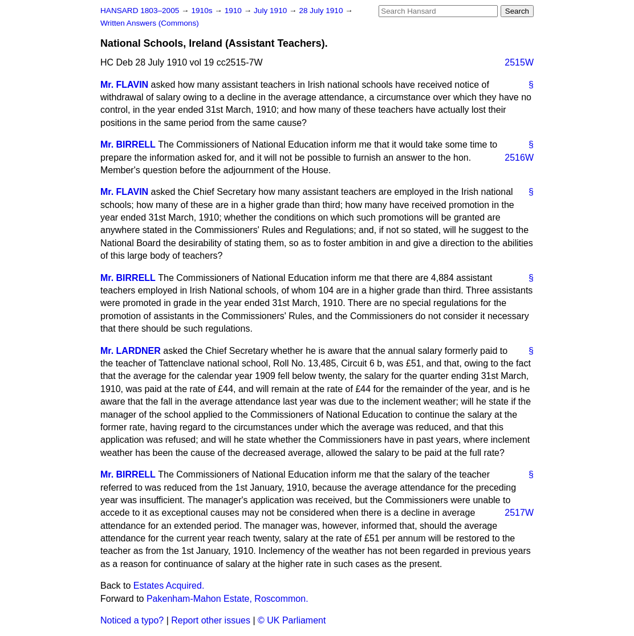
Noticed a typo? (132, 620)
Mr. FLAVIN (124, 84)
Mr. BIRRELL (128, 144)
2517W (519, 512)
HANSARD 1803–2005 (139, 10)
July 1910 (271, 10)
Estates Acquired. (169, 585)
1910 (234, 10)
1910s (202, 10)
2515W (519, 62)
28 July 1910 (322, 10)
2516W (519, 157)
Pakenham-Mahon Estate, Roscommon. (227, 599)
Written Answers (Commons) (149, 23)
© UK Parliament (292, 620)
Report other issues (210, 620)
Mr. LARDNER (130, 351)
